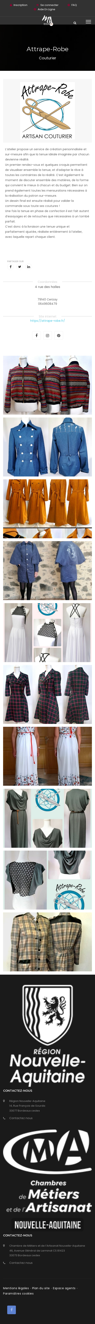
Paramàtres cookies (18, 1293)
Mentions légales (16, 1288)
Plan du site (41, 1288)
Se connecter (49, 5)
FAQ (74, 5)
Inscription (20, 5)
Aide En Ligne (46, 9)
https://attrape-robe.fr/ (47, 321)
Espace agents (64, 1288)
